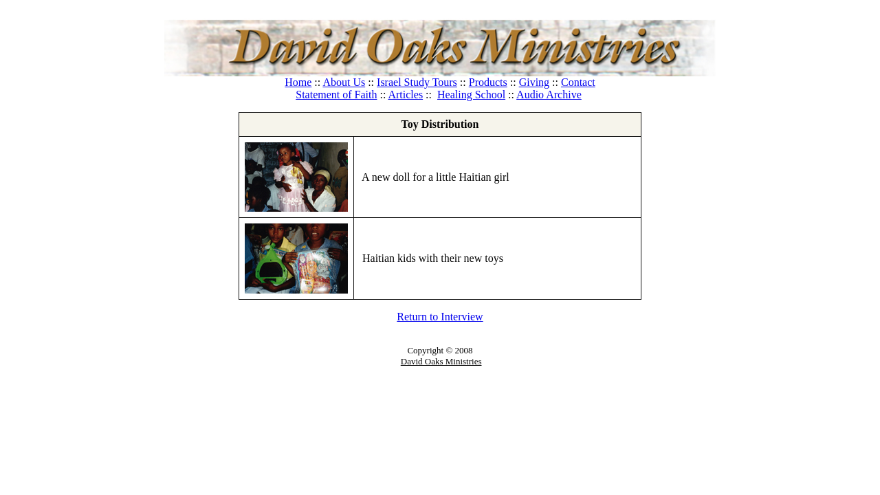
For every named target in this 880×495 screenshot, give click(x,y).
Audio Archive (549, 94)
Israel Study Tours (417, 82)
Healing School (471, 94)
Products (488, 82)
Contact (578, 82)
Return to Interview (440, 316)
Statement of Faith (336, 94)
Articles (405, 94)
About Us (343, 82)
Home (298, 82)
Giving (534, 82)
